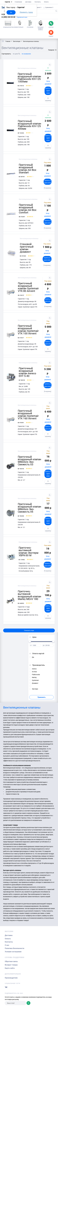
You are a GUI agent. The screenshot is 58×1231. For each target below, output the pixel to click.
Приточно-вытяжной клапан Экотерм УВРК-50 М (28, 551)
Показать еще (29, 630)
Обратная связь (11, 961)
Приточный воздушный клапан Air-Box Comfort (27, 208)
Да (11, 12)
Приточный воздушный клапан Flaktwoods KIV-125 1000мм (29, 77)
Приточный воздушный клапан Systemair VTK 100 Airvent (28, 329)
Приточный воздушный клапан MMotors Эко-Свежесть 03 (29, 460)
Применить (42, 697)
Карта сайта (10, 968)
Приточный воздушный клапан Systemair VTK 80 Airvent (28, 287)
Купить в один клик (48, 90)
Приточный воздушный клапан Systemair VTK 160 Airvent (28, 414)
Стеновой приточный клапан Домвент (26, 247)
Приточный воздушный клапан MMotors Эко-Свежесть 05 (29, 507)
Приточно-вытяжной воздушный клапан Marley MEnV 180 (29, 595)
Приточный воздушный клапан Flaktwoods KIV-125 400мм (29, 124)
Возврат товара (11, 965)
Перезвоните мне (22, 17)
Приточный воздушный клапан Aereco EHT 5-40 (27, 372)
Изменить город (26, 12)
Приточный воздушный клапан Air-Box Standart (27, 168)
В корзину (48, 99)
